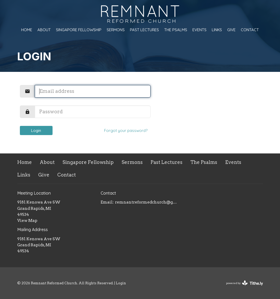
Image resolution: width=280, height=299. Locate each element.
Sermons (116, 29)
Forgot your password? (125, 130)
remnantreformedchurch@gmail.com (147, 202)
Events (199, 29)
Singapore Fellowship (78, 29)
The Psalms (175, 29)
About (44, 29)
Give (231, 29)
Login (36, 130)
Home (26, 29)
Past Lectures (144, 29)
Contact (250, 29)
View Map (27, 220)
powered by (244, 283)
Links (217, 29)
